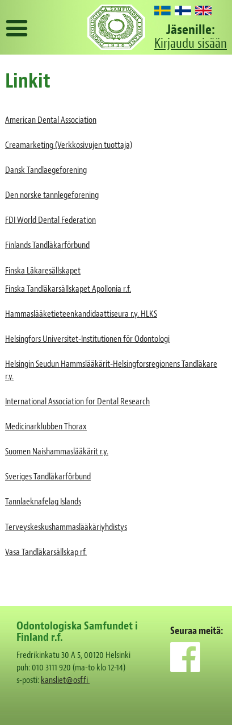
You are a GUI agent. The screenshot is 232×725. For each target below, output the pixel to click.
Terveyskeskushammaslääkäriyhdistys (66, 527)
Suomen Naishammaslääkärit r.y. (56, 451)
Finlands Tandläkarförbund (47, 245)
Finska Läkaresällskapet (43, 270)
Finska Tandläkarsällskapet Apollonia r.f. (68, 289)
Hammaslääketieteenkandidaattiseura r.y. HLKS (81, 314)
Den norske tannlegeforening (52, 195)
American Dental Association (50, 120)
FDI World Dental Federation (50, 220)
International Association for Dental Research (77, 401)
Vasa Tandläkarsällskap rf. (46, 552)
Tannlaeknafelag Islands (43, 501)
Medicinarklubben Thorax (46, 426)
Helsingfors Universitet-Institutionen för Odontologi (87, 339)
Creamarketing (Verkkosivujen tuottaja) (68, 145)
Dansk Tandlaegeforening (46, 170)
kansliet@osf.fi (65, 680)
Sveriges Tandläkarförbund (48, 476)
